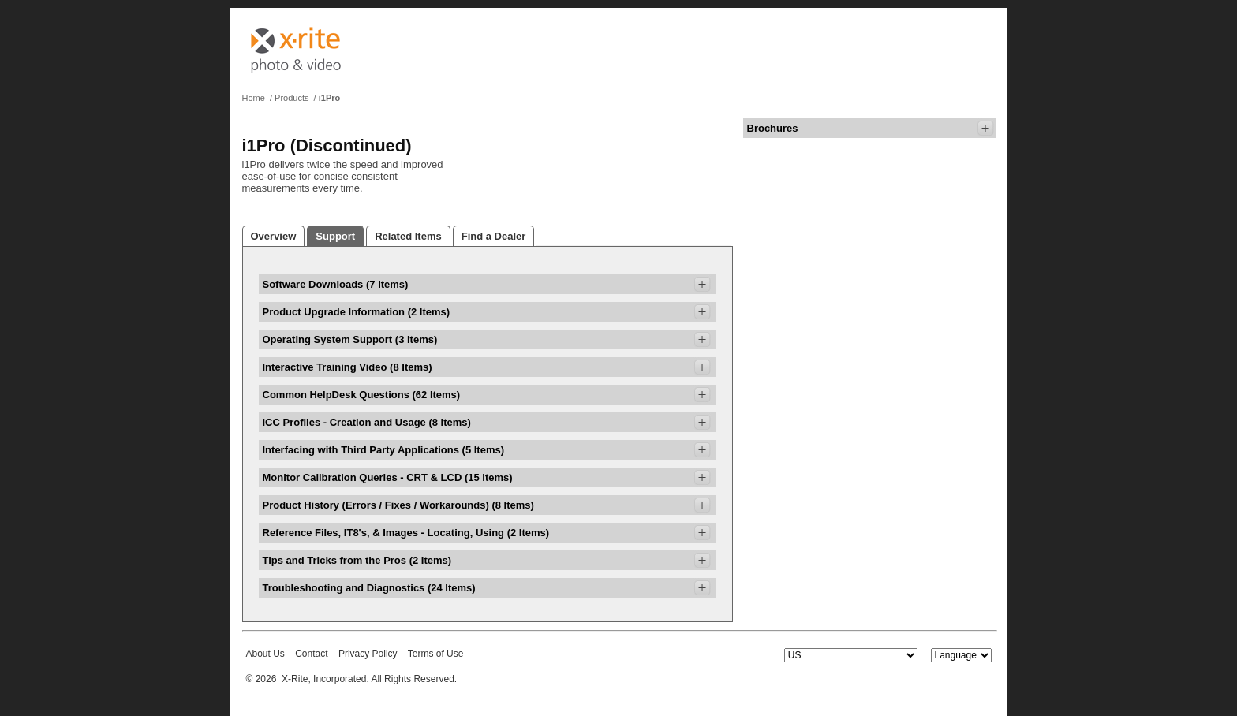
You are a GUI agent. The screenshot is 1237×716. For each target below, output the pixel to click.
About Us (265, 653)
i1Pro (330, 98)
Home (253, 98)
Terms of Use (436, 653)
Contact (311, 653)
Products (291, 98)
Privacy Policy (368, 653)
